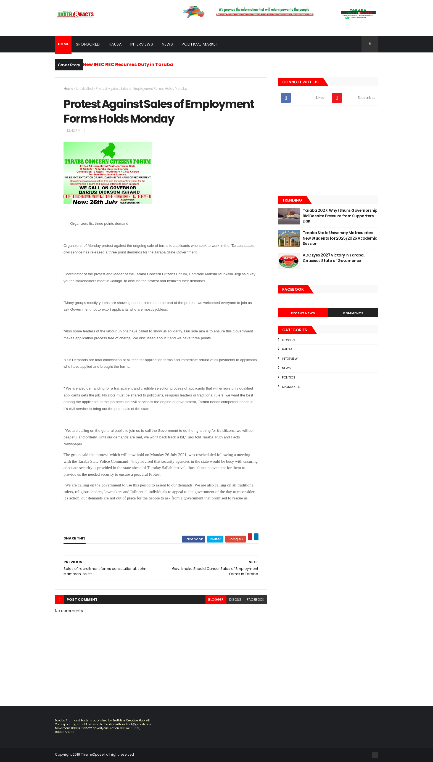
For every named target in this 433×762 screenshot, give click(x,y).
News (167, 44)
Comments (353, 313)
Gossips (288, 340)
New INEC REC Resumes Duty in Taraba (128, 64)
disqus (235, 599)
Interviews (141, 44)
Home (68, 88)
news (286, 368)
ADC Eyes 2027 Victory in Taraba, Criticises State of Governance (334, 257)
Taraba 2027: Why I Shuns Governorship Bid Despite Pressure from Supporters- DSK (340, 216)
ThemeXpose (92, 754)
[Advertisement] (328, 151)
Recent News (303, 313)
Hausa (115, 44)
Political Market (200, 44)
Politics (288, 377)
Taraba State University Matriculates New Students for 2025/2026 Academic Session (340, 238)
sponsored (291, 387)
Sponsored (88, 44)
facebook (255, 599)
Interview (290, 358)
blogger (216, 599)
